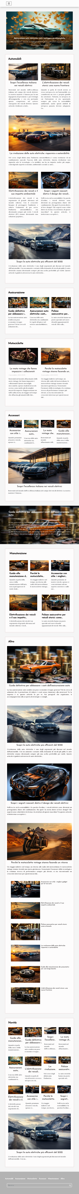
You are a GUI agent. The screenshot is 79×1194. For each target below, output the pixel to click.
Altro (62, 1179)
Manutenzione (53, 1179)
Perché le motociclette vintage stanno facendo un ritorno (55, 372)
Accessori (42, 1179)
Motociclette (32, 1179)
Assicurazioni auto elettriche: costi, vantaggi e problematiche (39, 38)
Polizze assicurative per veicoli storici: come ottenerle (54, 618)
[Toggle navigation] (9, 3)
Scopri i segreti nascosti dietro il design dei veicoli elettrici (55, 194)
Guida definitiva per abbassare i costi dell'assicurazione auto (39, 686)
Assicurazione (20, 1179)
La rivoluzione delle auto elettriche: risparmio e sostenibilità (39, 153)
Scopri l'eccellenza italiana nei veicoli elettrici (39, 486)
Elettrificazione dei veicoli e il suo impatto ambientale (22, 618)
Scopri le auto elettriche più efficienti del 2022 (39, 262)
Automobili (9, 1179)
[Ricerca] (39, 1185)
